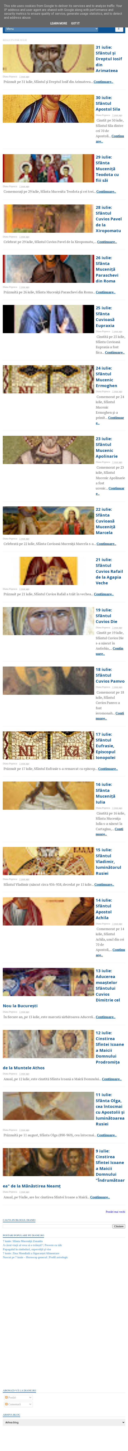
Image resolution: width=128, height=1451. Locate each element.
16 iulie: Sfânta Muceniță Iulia (86, 596)
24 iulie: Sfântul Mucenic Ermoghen (85, 305)
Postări (11, 1093)
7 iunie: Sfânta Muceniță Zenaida (24, 936)
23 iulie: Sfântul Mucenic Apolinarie (85, 346)
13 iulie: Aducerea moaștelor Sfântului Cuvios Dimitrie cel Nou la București (90, 723)
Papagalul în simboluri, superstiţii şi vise (28, 944)
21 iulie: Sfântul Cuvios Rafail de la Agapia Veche (86, 429)
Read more (26, 1280)
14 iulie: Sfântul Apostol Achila (84, 679)
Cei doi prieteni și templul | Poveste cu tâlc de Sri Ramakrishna (41, 1299)
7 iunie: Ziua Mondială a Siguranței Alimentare (32, 948)
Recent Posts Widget (11, 1389)
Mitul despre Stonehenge (18, 1377)
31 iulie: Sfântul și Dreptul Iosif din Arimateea (87, 55)
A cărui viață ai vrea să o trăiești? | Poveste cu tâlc (33, 940)
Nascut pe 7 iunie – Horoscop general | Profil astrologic (36, 953)
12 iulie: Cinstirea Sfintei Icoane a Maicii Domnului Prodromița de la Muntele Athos (87, 771)
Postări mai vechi (114, 907)
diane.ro (26, 1446)
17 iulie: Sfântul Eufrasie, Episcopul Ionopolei (86, 554)
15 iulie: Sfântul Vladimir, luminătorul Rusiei (86, 637)
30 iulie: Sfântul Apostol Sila (89, 94)
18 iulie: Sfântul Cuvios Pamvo (83, 512)
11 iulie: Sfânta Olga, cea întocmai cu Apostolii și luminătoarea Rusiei (85, 819)
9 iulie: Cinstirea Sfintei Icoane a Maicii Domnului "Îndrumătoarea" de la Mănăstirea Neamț (86, 866)
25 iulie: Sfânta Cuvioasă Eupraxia (85, 263)
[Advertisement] (34, 1019)
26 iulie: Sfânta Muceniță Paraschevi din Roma (86, 221)
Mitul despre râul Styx (17, 1325)
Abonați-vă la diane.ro (23, 1397)
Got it (75, 23)
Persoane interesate (64, 1397)
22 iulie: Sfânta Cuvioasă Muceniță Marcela (85, 388)
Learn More (58, 23)
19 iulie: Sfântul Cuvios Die (87, 468)
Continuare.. (91, 75)
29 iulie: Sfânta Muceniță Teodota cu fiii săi (86, 138)
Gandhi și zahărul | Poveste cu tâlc (24, 1351)
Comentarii (14, 1100)
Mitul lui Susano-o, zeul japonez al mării (28, 1273)
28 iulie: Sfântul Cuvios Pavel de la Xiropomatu (90, 180)
